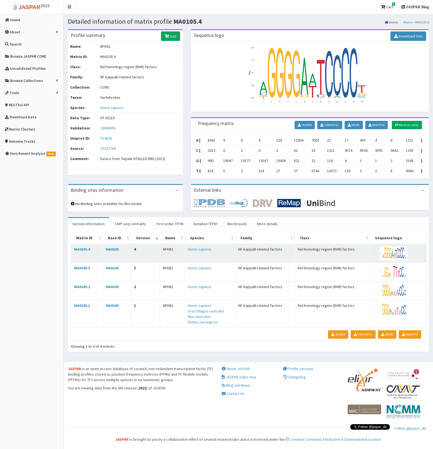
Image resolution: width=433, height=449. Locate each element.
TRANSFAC (329, 125)
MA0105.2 (82, 286)
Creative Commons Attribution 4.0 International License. (334, 439)
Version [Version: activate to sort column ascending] (143, 237)
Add (170, 36)
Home (391, 22)
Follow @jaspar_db (410, 428)
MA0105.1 (82, 305)
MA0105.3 (82, 267)
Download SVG (408, 36)
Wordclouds (237, 223)
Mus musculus (199, 316)
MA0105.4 (82, 249)
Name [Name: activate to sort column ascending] (170, 237)
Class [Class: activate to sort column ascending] (304, 237)
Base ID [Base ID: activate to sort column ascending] (114, 237)
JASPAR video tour (239, 376)
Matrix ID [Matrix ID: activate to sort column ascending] (84, 237)
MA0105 (112, 249)
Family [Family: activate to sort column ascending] (246, 237)
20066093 (108, 128)
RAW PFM (376, 125)
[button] (69, 7)
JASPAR (305, 125)
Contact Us (233, 393)
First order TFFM (169, 223)
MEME (354, 125)
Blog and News (236, 385)
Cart (388, 5)
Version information (88, 223)
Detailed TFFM (205, 223)
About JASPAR (236, 368)
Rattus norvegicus (203, 322)
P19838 (106, 138)
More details (267, 223)
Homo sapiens (112, 107)
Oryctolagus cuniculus (206, 311)
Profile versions (298, 368)
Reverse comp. (407, 125)
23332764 (108, 148)
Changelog (294, 376)
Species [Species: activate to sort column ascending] (197, 237)
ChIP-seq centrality (130, 223)
